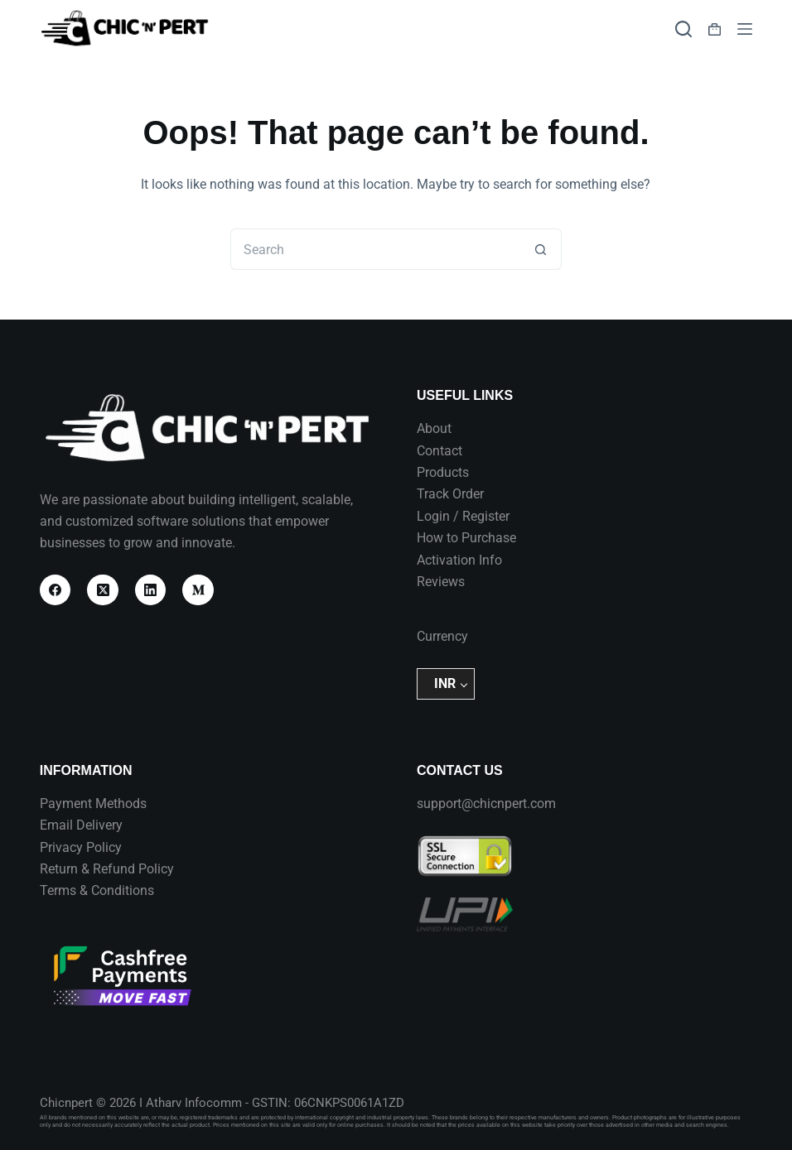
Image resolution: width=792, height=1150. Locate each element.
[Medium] (198, 590)
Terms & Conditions (97, 890)
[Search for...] (375, 249)
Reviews (441, 581)
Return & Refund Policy (107, 869)
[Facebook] (55, 590)
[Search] (683, 29)
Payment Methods (93, 803)
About (434, 428)
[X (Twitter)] (102, 590)
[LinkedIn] (151, 590)
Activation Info (459, 560)
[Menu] (744, 29)
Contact (439, 451)
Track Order (450, 494)
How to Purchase (466, 538)
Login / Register (463, 516)
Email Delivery (81, 825)
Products (443, 472)
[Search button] (541, 249)
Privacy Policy (81, 847)
